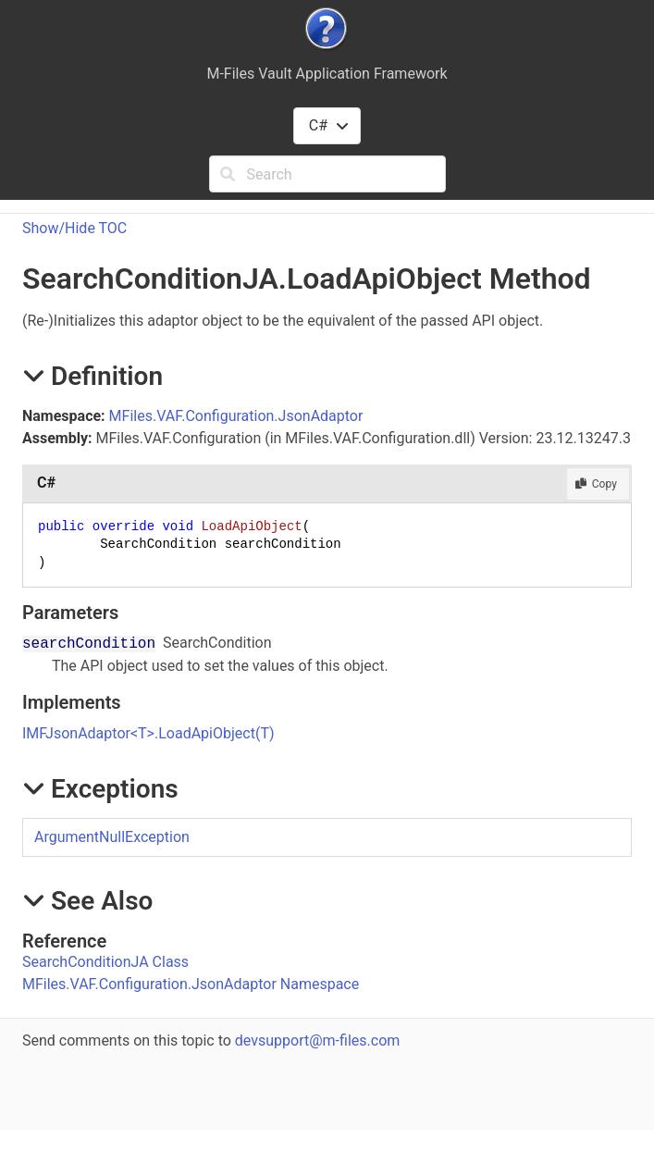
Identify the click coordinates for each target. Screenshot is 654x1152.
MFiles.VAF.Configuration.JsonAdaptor (236, 416)
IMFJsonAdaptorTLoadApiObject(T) (148, 733)
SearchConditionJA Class (105, 962)
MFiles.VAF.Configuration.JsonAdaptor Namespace (190, 984)
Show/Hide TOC (74, 228)
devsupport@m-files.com (317, 1040)
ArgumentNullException (112, 837)
